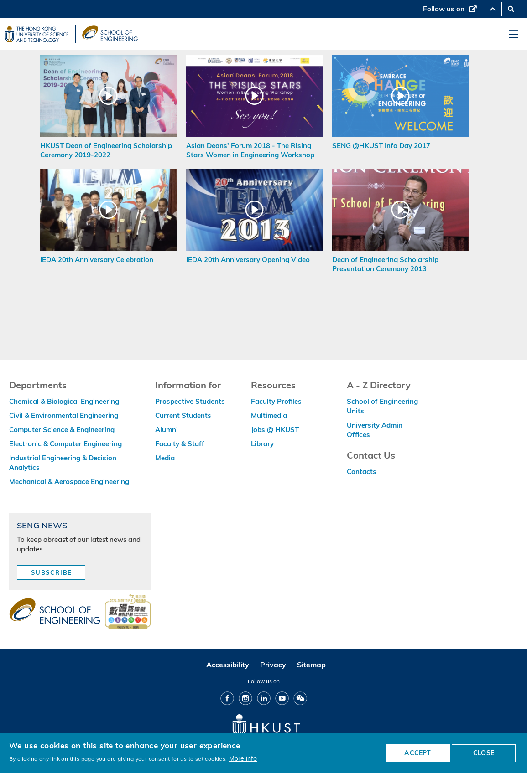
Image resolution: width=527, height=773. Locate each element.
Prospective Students (190, 401)
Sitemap (311, 664)
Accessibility (227, 664)
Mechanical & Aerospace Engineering (69, 481)
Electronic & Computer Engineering (65, 443)
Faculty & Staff (179, 443)
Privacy (273, 664)
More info (243, 758)
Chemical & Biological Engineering (64, 401)
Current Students (183, 415)
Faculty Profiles (276, 401)
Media (165, 457)
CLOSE (483, 753)
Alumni (166, 429)
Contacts (361, 471)
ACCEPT (417, 753)
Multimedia (269, 415)
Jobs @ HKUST (275, 429)
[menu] (513, 34)
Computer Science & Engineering (62, 429)
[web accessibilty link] (128, 612)
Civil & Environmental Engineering (63, 415)
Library (262, 443)
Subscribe (51, 572)
